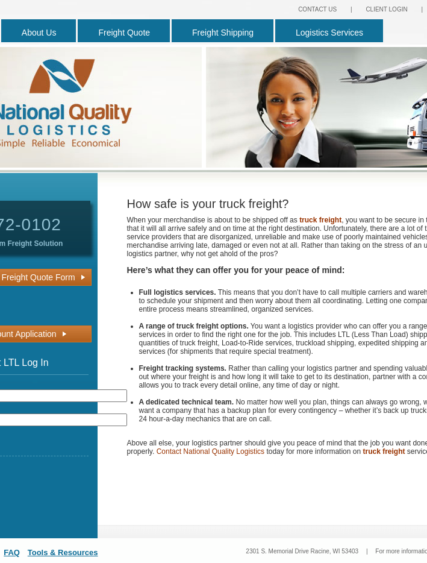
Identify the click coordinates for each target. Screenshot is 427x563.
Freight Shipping (223, 32)
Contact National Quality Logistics (210, 451)
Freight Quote (124, 32)
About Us (39, 32)
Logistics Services (329, 32)
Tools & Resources (63, 552)
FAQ (12, 552)
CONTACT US (317, 9)
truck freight (320, 220)
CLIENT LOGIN (386, 9)
